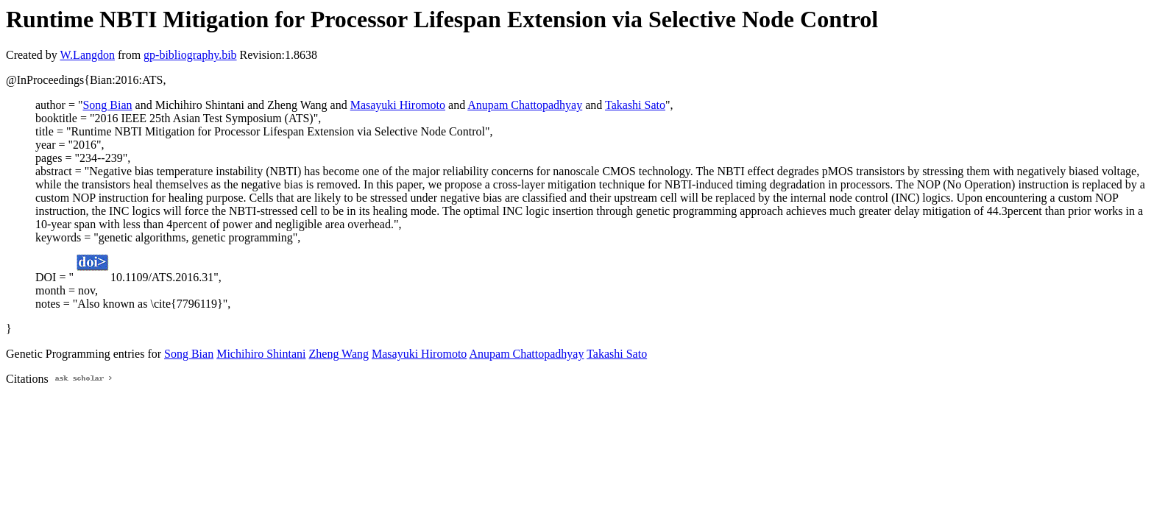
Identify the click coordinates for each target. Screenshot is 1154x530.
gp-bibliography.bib (190, 55)
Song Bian (107, 105)
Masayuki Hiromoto (397, 105)
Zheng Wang (339, 353)
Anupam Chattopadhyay (524, 105)
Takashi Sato (635, 105)
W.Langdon (87, 55)
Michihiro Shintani (260, 353)
